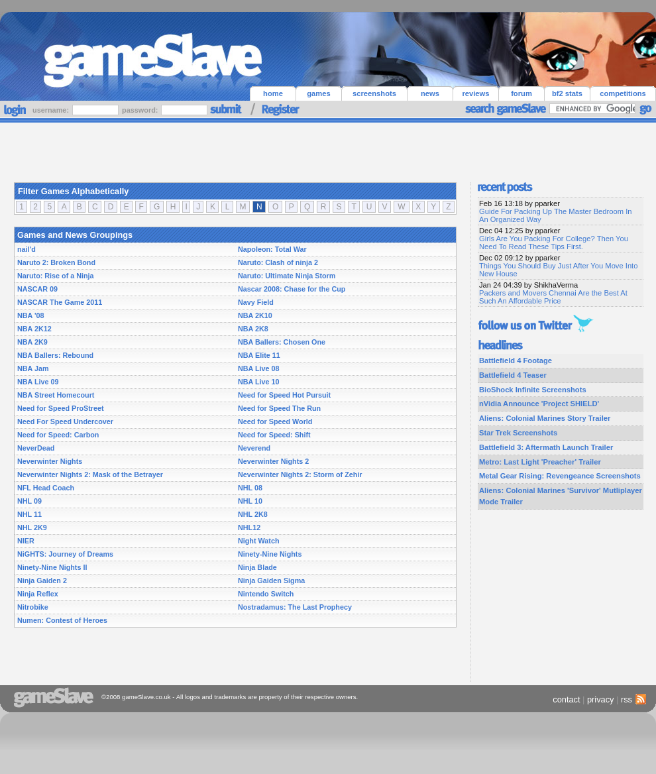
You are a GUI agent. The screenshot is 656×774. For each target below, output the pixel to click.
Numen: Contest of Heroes (62, 620)
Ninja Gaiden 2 (42, 580)
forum (521, 93)
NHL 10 (250, 501)
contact (566, 699)
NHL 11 (29, 514)
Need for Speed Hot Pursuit (284, 395)
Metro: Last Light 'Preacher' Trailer (540, 462)
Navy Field (256, 302)
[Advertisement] (328, 149)
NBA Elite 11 (259, 355)
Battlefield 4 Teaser (513, 375)
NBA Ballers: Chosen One (281, 342)
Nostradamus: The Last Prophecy (295, 607)
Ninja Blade (257, 567)
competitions (623, 93)
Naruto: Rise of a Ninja (55, 276)
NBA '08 (30, 315)
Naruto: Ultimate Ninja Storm (286, 276)
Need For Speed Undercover (65, 421)
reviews (475, 93)
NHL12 (249, 527)
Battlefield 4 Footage (515, 360)
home (273, 93)
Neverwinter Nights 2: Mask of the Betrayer (90, 474)
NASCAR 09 (37, 289)
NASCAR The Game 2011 (59, 302)
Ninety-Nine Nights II (52, 567)
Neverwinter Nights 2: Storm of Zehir (300, 474)
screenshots (374, 93)
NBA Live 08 (259, 368)
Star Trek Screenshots (518, 433)
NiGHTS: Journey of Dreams (65, 554)
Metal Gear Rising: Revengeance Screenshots (560, 476)
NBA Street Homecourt (55, 395)
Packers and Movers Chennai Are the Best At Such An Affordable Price (553, 297)
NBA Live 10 (259, 382)
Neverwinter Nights (49, 461)
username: (51, 110)
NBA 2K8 (253, 329)
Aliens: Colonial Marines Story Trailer (544, 418)
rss (632, 699)
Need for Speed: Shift (274, 435)
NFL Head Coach (45, 488)
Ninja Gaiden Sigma (271, 580)
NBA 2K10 (255, 315)
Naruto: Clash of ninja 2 (278, 262)
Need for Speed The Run (279, 408)
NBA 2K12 (34, 329)
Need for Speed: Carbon (58, 435)
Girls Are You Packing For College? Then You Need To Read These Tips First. (553, 242)
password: (141, 110)
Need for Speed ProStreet (60, 408)
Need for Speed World (275, 421)
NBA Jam (33, 368)
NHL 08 (250, 488)
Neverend (254, 448)
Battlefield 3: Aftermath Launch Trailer (546, 447)
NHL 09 (29, 501)
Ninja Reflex (37, 594)
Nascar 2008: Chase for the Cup (291, 289)
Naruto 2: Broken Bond (56, 262)
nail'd (26, 249)
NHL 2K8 (253, 514)
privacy (600, 699)
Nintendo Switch (266, 594)
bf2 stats (567, 93)
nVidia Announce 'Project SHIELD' (539, 404)
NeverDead (35, 448)
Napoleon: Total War (272, 249)
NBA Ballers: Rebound (55, 355)
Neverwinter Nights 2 (273, 461)
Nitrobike (32, 607)
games (318, 93)
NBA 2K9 (32, 342)
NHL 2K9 (32, 527)
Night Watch (258, 541)
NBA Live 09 (38, 382)
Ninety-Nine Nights (269, 554)
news (430, 93)
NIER (25, 541)
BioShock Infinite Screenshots (532, 390)
